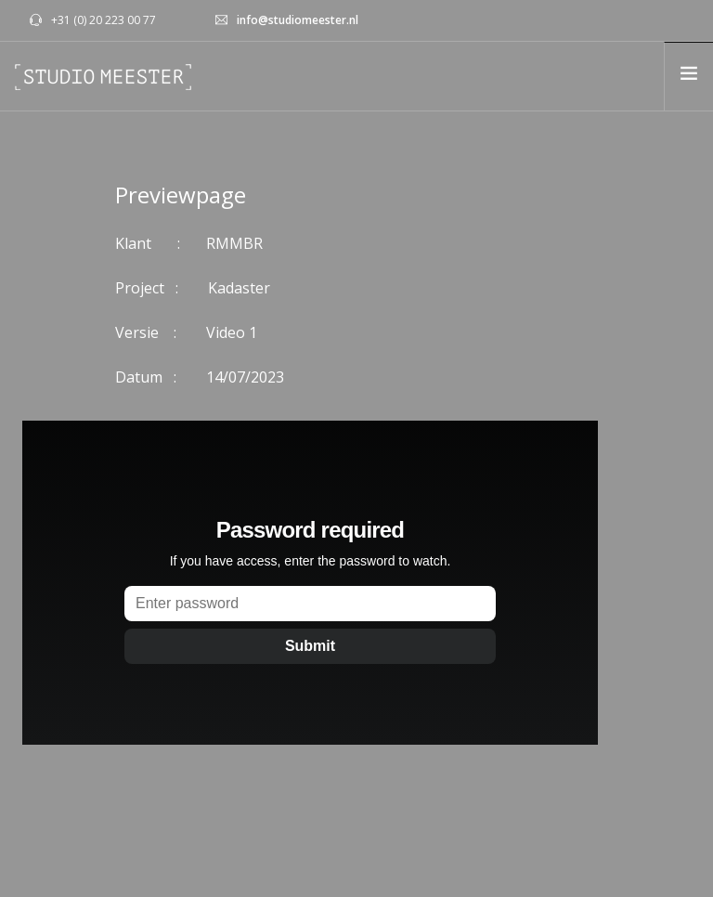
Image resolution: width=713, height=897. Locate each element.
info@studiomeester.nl (297, 20)
